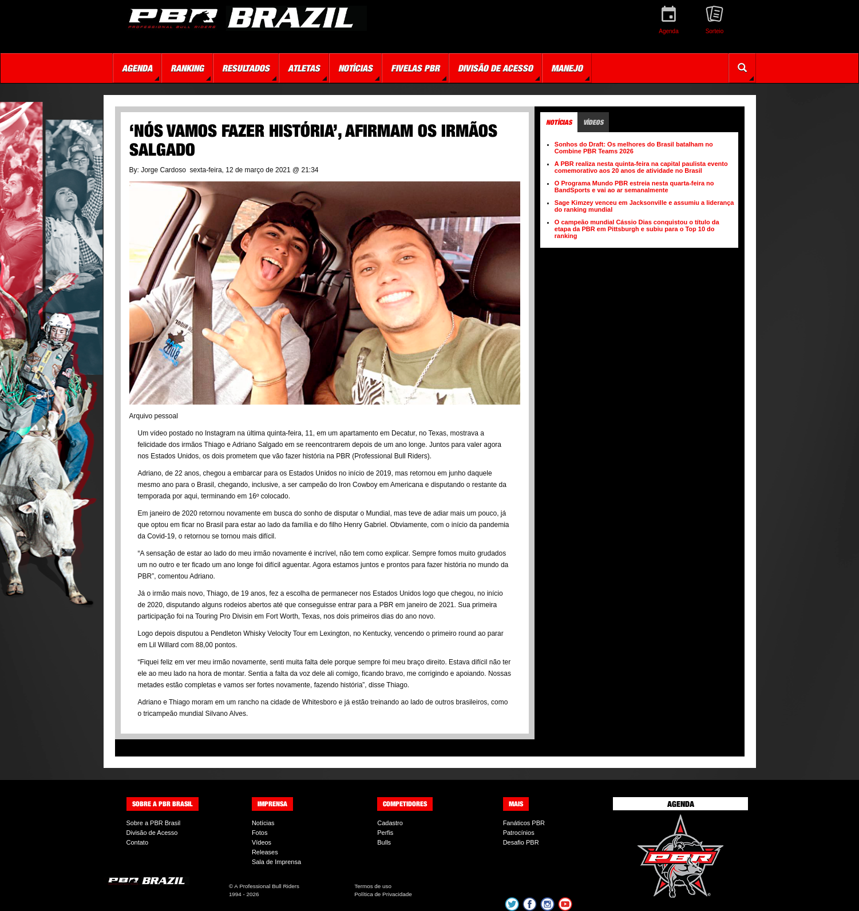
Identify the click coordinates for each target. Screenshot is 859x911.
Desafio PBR (521, 842)
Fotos (260, 832)
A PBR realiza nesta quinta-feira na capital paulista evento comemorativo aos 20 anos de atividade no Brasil (641, 167)
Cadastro (390, 822)
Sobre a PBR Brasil (153, 822)
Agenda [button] (137, 68)
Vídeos (261, 842)
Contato (137, 842)
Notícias (263, 822)
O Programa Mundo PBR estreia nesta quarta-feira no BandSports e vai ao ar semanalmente (634, 186)
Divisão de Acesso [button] (495, 68)
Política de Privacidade (382, 894)
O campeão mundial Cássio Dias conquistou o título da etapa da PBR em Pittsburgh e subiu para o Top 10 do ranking (637, 229)
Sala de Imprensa (276, 861)
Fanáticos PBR (524, 822)
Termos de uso (372, 886)
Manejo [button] (567, 68)
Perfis (385, 832)
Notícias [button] (355, 68)
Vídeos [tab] (593, 122)
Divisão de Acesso (152, 832)
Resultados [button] (246, 68)
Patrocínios (519, 832)
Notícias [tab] (559, 122)
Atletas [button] (304, 68)
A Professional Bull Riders (266, 886)
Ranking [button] (187, 68)
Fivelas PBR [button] (415, 68)
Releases (265, 852)
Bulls (384, 842)
